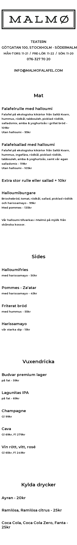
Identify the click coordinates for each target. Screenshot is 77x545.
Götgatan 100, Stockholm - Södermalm (39, 47)
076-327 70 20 (38, 59)
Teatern (38, 42)
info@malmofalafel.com (38, 70)
